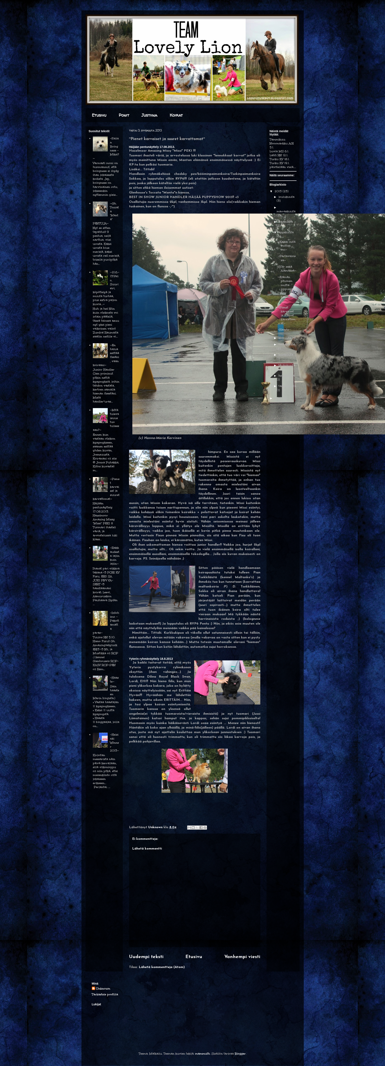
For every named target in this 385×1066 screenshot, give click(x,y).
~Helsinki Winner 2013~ (114, 743)
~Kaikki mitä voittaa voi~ (286, 246)
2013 (279, 191)
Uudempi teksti (146, 957)
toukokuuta (287, 365)
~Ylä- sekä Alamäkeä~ (287, 269)
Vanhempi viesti (242, 957)
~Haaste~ (284, 330)
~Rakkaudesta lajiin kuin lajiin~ (115, 556)
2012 (279, 398)
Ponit (124, 115)
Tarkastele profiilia (105, 994)
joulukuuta (286, 197)
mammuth (202, 1054)
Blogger (240, 1054)
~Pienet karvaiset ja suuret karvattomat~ (286, 315)
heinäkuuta (287, 344)
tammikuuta (287, 386)
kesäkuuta (286, 355)
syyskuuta (286, 232)
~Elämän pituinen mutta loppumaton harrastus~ (287, 289)
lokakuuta (286, 222)
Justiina (149, 115)
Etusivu (99, 115)
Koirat (176, 115)
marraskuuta (286, 211)
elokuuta (285, 338)
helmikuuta (287, 376)
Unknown (103, 989)
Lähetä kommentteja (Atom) (162, 967)
